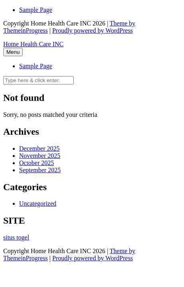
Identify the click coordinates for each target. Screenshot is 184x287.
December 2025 (39, 148)
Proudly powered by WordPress (92, 30)
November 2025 (40, 155)
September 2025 (40, 170)
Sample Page (35, 9)
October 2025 (36, 162)
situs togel (16, 237)
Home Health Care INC (33, 44)
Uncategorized (37, 203)
